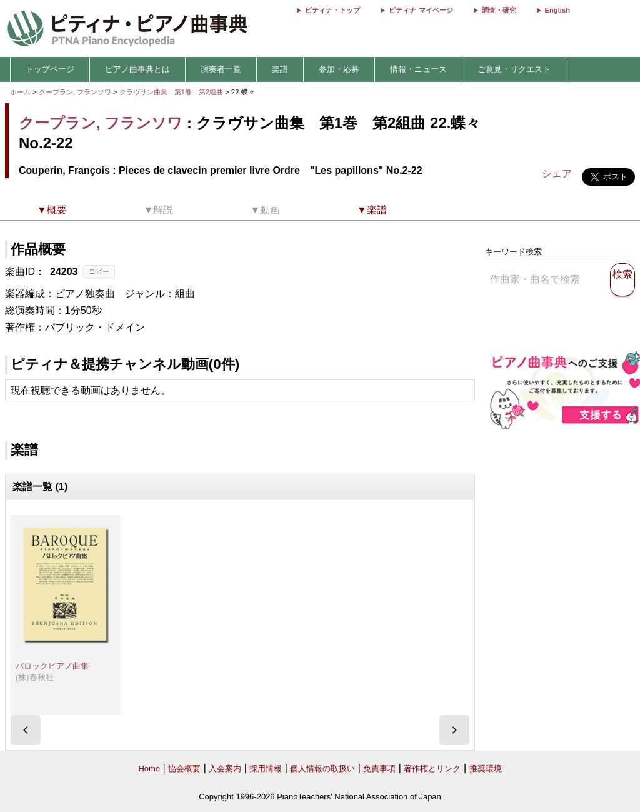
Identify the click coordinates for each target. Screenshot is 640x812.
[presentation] (26, 730)
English (557, 10)
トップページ (50, 69)
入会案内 (225, 768)
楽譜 (280, 69)
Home (149, 768)
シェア (557, 173)
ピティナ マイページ (420, 10)
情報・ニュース (418, 69)
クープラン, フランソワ (75, 92)
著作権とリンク (432, 768)
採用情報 (265, 768)
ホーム (20, 92)
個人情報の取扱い (322, 768)
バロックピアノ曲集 (52, 666)
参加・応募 (339, 69)
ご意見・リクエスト (514, 69)
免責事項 (379, 768)
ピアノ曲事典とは (137, 69)
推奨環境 (485, 768)
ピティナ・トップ (332, 10)
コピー (99, 271)
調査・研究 (499, 10)
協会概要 (184, 768)
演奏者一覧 (221, 69)
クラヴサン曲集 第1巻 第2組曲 (172, 92)
